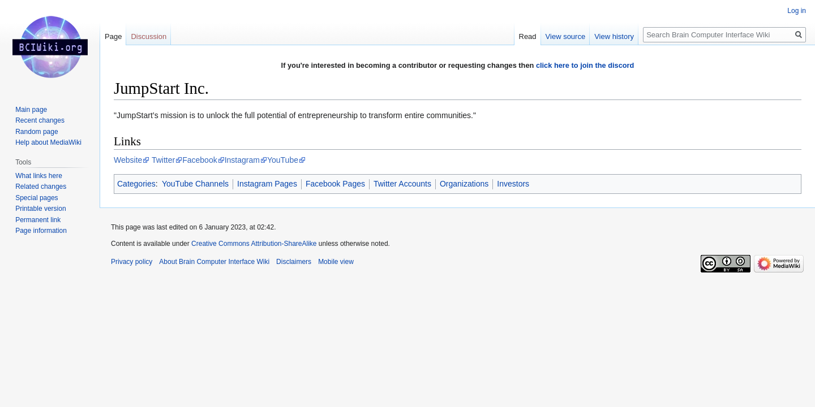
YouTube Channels (195, 183)
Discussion (148, 36)
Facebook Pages (335, 183)
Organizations (464, 183)
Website (128, 159)
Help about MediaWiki (48, 142)
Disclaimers (293, 262)
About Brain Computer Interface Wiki (214, 262)
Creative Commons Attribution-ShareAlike (253, 244)
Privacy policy (131, 262)
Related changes (40, 186)
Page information (41, 231)
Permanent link (38, 220)
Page (113, 36)
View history (614, 36)
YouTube (282, 159)
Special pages (36, 198)
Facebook (199, 159)
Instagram (242, 159)
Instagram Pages (267, 183)
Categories (136, 183)
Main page (31, 110)
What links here (38, 176)
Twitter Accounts (402, 183)
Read (528, 36)
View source (566, 36)
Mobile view (336, 262)
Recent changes (40, 120)
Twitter (163, 159)
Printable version (40, 209)
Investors (513, 183)
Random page (36, 132)
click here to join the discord (585, 65)
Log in (796, 11)
